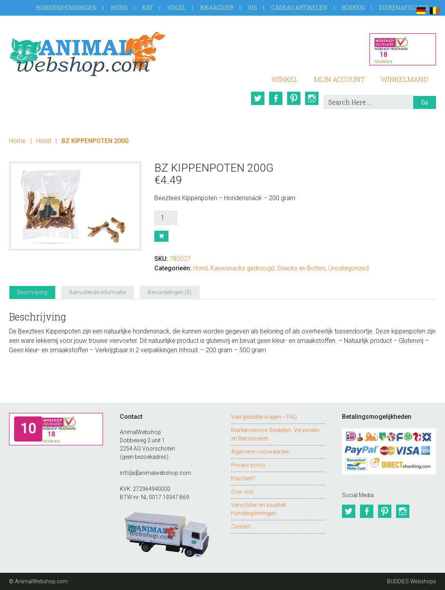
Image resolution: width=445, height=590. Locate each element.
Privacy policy (248, 465)
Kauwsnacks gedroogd (242, 268)
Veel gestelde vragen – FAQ (264, 417)
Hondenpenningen (66, 7)
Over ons (242, 492)
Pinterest (293, 98)
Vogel (176, 7)
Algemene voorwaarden (260, 452)
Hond (119, 7)
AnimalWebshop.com (87, 53)
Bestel (161, 236)
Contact (241, 526)
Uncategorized (348, 268)
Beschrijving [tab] (32, 292)
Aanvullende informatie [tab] (97, 292)
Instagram (311, 98)
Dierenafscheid (404, 7)
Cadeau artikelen (299, 7)
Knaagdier (216, 7)
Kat (147, 7)
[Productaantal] (165, 218)
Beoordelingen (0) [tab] (170, 292)
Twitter (257, 98)
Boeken (353, 7)
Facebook (275, 98)
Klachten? (243, 478)
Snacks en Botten (301, 268)
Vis (252, 7)
